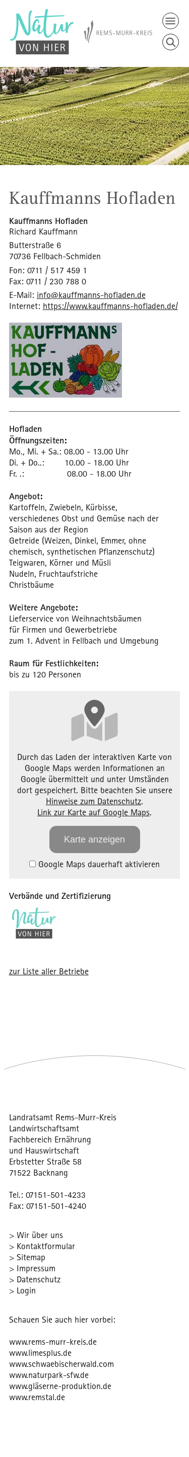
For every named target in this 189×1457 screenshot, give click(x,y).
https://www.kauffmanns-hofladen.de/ (110, 305)
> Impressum (32, 1268)
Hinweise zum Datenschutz (93, 801)
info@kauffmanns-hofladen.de (91, 294)
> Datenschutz (34, 1279)
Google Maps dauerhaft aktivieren (94, 864)
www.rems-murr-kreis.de (53, 1341)
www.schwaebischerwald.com (61, 1363)
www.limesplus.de (40, 1352)
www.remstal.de (37, 1397)
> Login (22, 1290)
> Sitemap (27, 1257)
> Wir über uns (36, 1235)
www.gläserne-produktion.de (60, 1386)
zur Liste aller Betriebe (49, 971)
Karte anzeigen (94, 839)
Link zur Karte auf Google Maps (93, 812)
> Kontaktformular (42, 1246)
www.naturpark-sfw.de (49, 1374)
